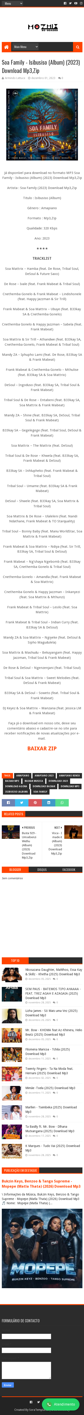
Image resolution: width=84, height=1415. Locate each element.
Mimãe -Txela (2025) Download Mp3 (50, 1088)
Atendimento (60, 1404)
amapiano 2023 (44, 775)
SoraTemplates (39, 1409)
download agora (16, 786)
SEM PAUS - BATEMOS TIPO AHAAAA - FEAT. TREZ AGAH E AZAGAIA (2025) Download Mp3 (53, 993)
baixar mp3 (12, 781)
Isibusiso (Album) (16, 792)
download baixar (44, 786)
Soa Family (40, 792)
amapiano (22, 775)
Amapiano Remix (69, 775)
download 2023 (58, 781)
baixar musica (34, 781)
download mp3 (70, 786)
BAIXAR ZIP (42, 748)
